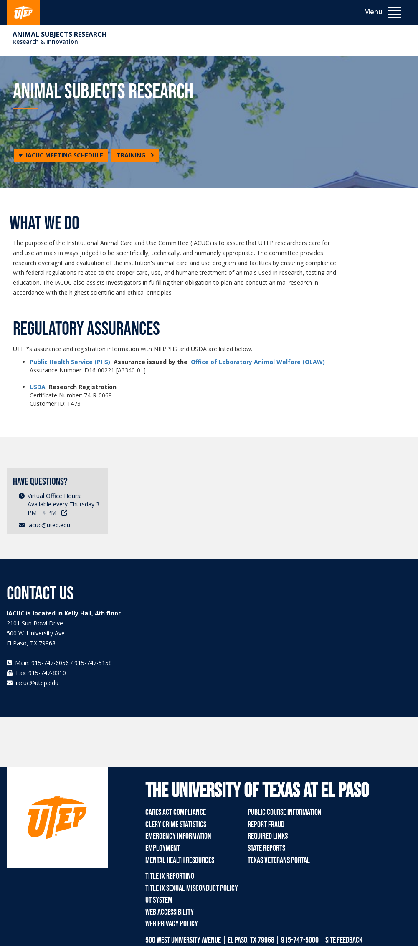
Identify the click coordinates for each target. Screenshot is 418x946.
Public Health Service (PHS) (70, 362)
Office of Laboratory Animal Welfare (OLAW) (258, 362)
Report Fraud (266, 825)
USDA (38, 387)
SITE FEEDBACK (343, 940)
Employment (162, 848)
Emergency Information (178, 836)
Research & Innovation (45, 42)
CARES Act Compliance (175, 812)
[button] (61, 155)
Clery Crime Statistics (175, 825)
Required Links (268, 836)
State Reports (266, 848)
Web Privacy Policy (171, 924)
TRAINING (135, 155)
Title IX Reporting (169, 876)
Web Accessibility (169, 912)
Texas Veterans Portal (279, 860)
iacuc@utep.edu (49, 525)
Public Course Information (285, 812)
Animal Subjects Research (60, 34)
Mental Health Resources (179, 860)
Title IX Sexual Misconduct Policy (191, 888)
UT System (158, 900)
